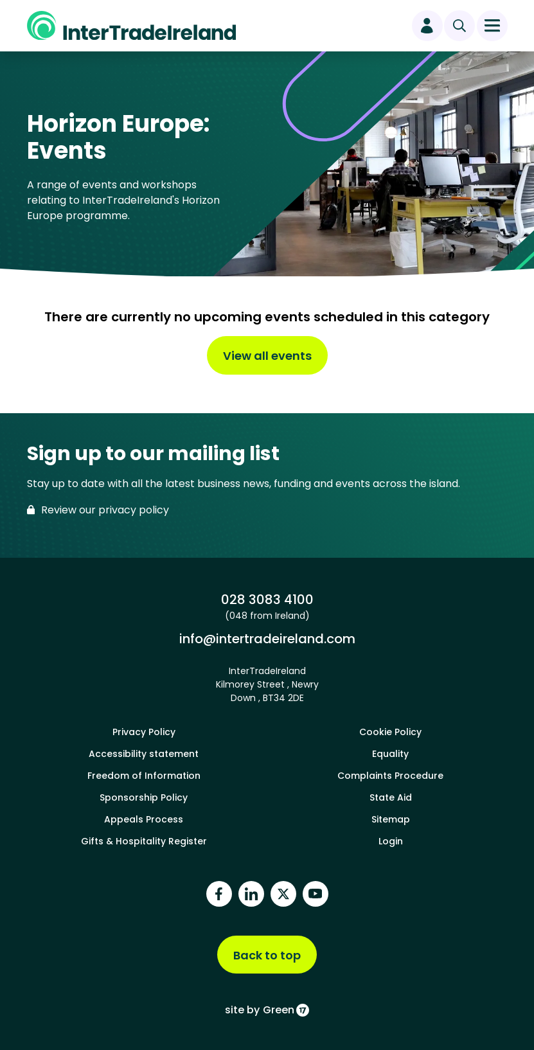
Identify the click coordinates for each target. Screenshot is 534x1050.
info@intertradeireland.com (267, 638)
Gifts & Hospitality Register (144, 841)
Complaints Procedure (390, 775)
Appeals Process (143, 819)
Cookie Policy (390, 731)
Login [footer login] (390, 841)
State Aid (390, 797)
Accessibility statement (144, 753)
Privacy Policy (143, 731)
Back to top (267, 955)
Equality (390, 753)
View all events (267, 356)
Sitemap (390, 819)
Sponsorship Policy (144, 797)
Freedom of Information (143, 775)
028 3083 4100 (267, 599)
